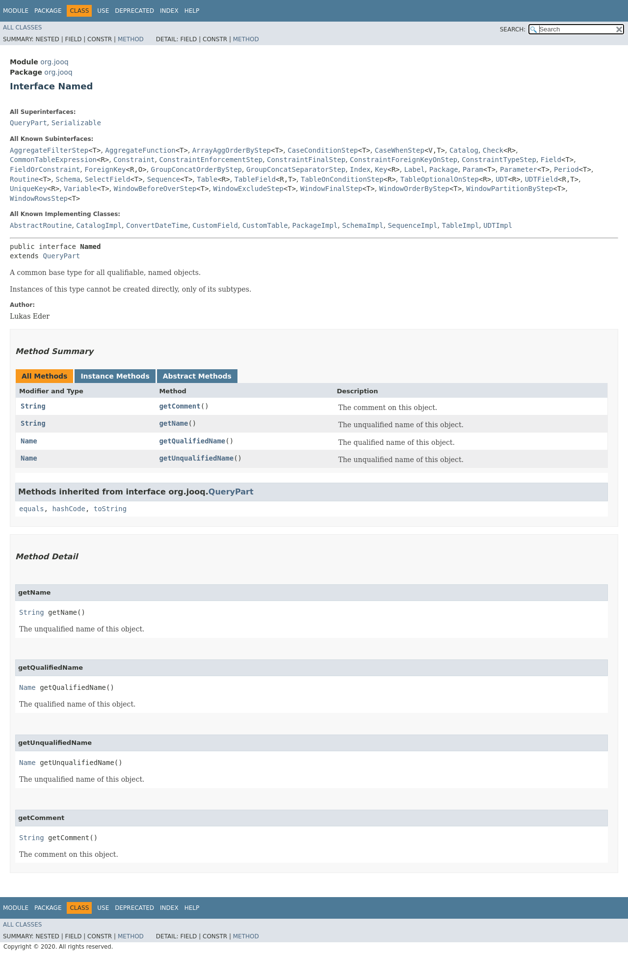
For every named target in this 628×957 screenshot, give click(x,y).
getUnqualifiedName (196, 458)
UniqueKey (28, 188)
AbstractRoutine (41, 225)
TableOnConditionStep (342, 179)
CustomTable (265, 225)
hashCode (68, 509)
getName (173, 423)
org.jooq (54, 62)
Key (381, 169)
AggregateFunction (140, 150)
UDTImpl (497, 225)
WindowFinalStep (331, 188)
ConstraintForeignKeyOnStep (403, 160)
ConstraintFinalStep (306, 160)
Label (414, 169)
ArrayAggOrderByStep (231, 150)
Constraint (134, 160)
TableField (255, 179)
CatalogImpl (99, 225)
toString (110, 509)
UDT (502, 179)
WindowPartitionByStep (509, 188)
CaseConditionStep (323, 150)
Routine (24, 179)
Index (169, 10)
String (33, 406)
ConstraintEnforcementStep (210, 160)
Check (493, 150)
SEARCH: (513, 29)
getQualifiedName (192, 441)
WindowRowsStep (39, 198)
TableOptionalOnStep (439, 179)
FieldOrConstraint (45, 169)
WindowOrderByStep (414, 188)
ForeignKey (105, 169)
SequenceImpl (412, 225)
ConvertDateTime (157, 225)
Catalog (463, 150)
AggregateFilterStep (49, 150)
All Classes (22, 27)
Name (29, 441)
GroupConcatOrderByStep (196, 169)
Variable (80, 188)
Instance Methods (114, 376)
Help (192, 10)
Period (566, 169)
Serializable (76, 123)
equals (31, 509)
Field (551, 160)
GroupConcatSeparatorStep (295, 169)
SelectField (108, 179)
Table (207, 179)
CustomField (215, 225)
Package (47, 10)
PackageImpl (315, 225)
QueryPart (28, 123)
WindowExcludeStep (248, 188)
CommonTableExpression (53, 160)
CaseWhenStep (399, 150)
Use (103, 10)
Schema (67, 179)
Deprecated (134, 10)
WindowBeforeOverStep (155, 188)
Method (131, 39)
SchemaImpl (362, 225)
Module (15, 10)
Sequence (163, 179)
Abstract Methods (197, 376)
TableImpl (460, 225)
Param (473, 169)
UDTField (541, 179)
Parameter (518, 169)
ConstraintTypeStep (499, 160)
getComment (179, 406)
